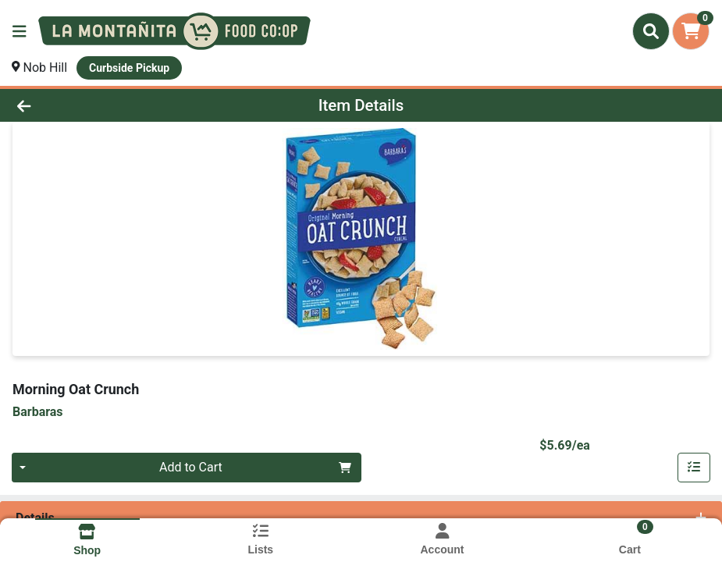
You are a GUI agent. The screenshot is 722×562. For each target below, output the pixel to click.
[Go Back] (99, 105)
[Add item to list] (694, 467)
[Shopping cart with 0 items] (691, 31)
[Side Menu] (19, 31)
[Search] (651, 31)
